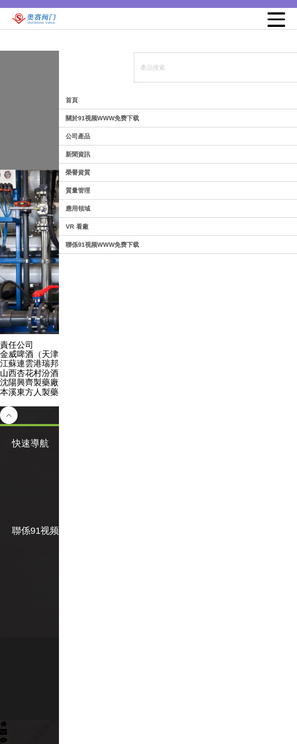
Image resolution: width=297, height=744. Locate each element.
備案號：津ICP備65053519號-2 (148, 665)
